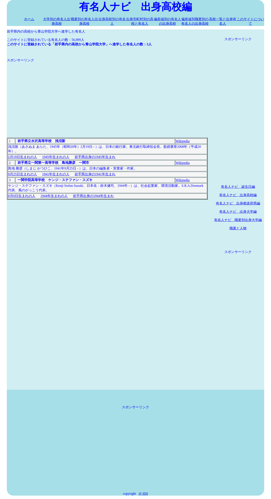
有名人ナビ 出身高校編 (238, 195)
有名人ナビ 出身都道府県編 (238, 203)
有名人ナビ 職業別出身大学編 (238, 220)
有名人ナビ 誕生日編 (238, 186)
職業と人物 (237, 228)
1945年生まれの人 (55, 157)
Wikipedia (183, 141)
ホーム (29, 19)
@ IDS (143, 493)
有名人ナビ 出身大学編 (238, 211)
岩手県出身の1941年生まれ (95, 174)
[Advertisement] (107, 92)
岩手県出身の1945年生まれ (95, 157)
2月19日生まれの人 (22, 157)
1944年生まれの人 (54, 196)
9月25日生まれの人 (22, 174)
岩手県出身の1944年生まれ (93, 196)
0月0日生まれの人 (21, 196)
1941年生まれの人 (55, 174)
